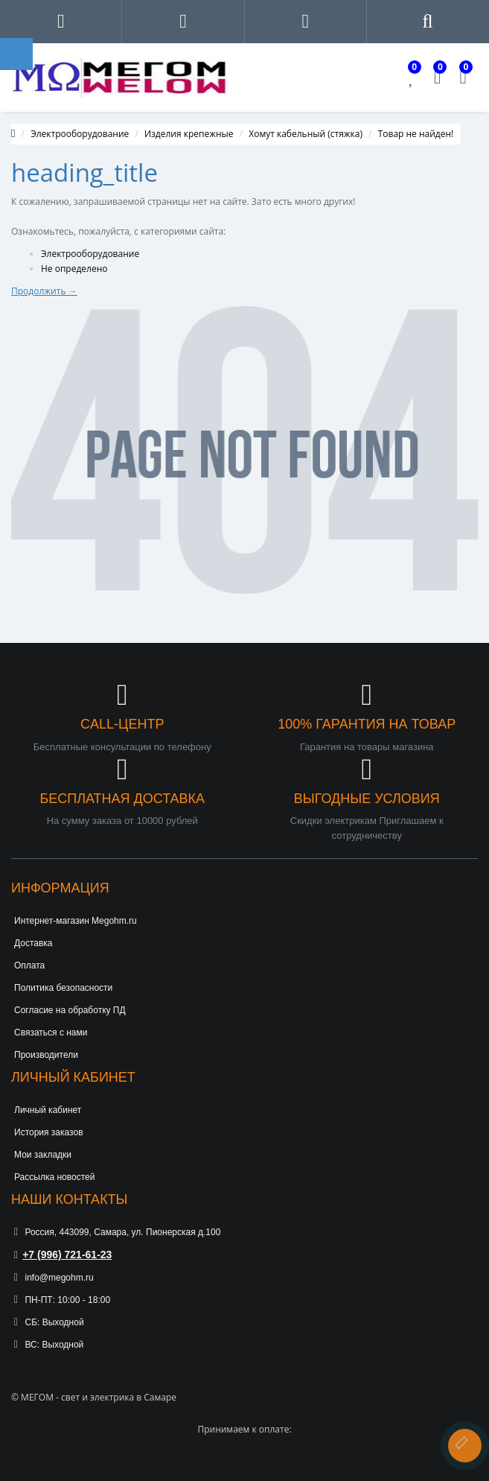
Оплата (29, 965)
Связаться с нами (50, 1032)
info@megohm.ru (54, 1277)
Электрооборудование (80, 133)
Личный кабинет (47, 1110)
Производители (46, 1055)
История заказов (48, 1132)
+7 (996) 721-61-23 (63, 1254)
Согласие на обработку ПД (70, 1010)
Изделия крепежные (189, 133)
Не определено (74, 268)
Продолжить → (44, 291)
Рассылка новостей (54, 1177)
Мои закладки (42, 1154)
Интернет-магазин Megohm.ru (75, 921)
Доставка (33, 943)
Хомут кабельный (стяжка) (305, 133)
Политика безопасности (63, 988)
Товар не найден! (416, 133)
